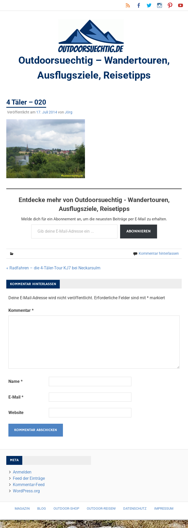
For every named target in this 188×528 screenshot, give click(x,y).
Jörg (68, 112)
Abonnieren (138, 231)
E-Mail (15, 397)
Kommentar (21, 310)
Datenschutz (135, 508)
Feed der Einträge (29, 478)
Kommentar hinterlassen (159, 253)
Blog (41, 508)
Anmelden (22, 472)
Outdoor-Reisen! (101, 508)
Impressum (163, 508)
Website (16, 412)
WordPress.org (26, 490)
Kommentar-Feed (29, 484)
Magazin (22, 508)
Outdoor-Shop (66, 508)
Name (15, 381)
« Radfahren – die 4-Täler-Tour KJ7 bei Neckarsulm (53, 267)
